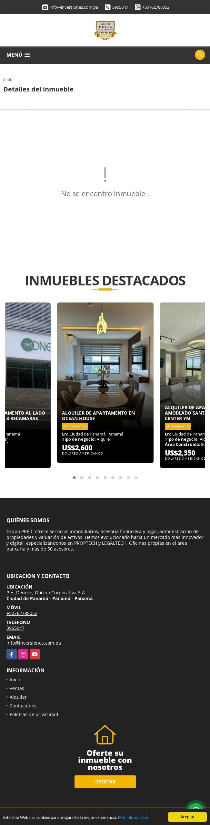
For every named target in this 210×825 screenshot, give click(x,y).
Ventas (17, 688)
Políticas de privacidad (34, 714)
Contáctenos (23, 706)
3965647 (120, 7)
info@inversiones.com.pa (74, 7)
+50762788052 (155, 7)
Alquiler (18, 697)
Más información (133, 818)
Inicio (7, 79)
